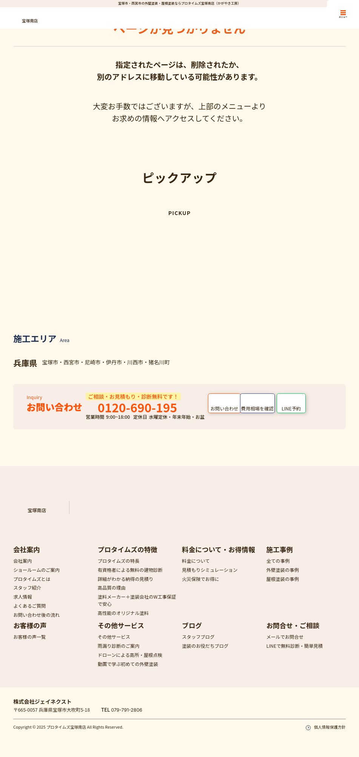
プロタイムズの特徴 (127, 555)
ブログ (192, 632)
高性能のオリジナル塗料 (123, 619)
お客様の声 (29, 632)
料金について (196, 567)
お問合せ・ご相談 (292, 632)
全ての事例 (278, 567)
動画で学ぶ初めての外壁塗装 (128, 670)
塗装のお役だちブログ (205, 652)
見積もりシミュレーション (209, 576)
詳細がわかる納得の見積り (126, 585)
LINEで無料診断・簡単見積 (294, 652)
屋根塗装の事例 (282, 585)
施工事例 (279, 555)
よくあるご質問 (29, 612)
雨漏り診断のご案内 (119, 652)
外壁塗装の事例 (282, 576)
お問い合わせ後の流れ (36, 621)
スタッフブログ (198, 643)
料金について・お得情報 (218, 555)
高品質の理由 (112, 594)
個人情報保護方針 (329, 734)
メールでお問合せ (285, 643)
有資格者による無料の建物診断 (130, 576)
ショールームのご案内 (36, 576)
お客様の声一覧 (29, 643)
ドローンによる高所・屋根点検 (130, 661)
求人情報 (22, 603)
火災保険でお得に (200, 585)
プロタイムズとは (31, 585)
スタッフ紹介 (27, 594)
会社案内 (26, 555)
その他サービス (121, 632)
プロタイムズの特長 (119, 567)
